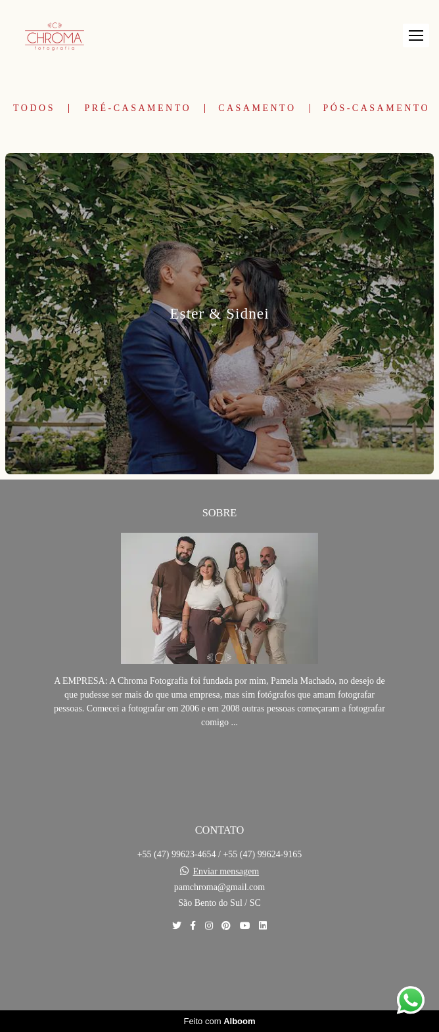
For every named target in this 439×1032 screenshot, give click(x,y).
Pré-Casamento (137, 108)
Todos (34, 108)
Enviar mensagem (226, 871)
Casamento (257, 108)
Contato (220, 971)
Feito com (219, 1021)
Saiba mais (219, 762)
